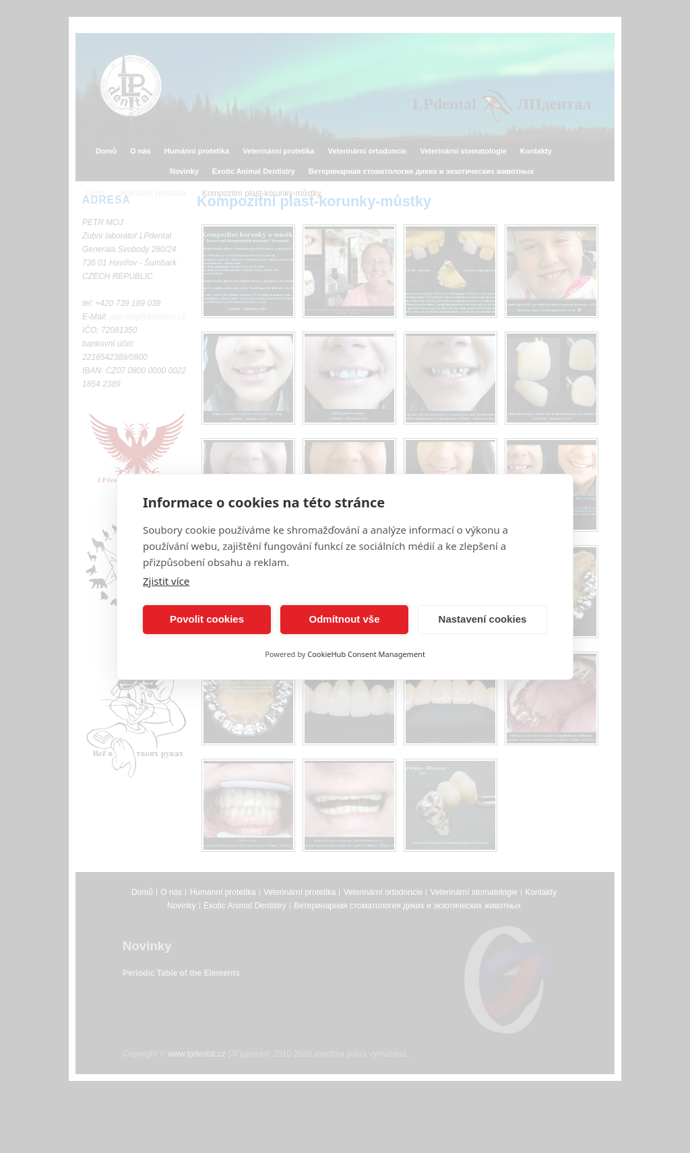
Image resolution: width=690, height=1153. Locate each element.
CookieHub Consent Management (366, 654)
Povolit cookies (207, 619)
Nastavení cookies (483, 619)
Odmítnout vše (344, 619)
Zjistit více (166, 581)
